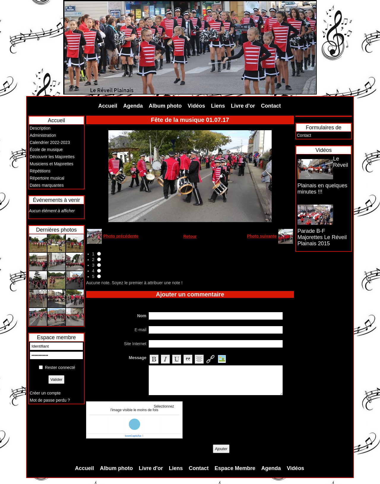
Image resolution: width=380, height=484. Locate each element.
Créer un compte (45, 393)
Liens (218, 106)
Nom (141, 315)
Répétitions (40, 171)
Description (40, 128)
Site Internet (135, 343)
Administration (43, 135)
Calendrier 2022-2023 (50, 142)
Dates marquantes (47, 185)
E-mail (140, 329)
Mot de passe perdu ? (50, 400)
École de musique (46, 149)
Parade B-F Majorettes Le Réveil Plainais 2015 (322, 237)
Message (137, 357)
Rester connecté (60, 367)
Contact (271, 106)
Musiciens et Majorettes (51, 163)
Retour (190, 236)
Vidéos (196, 106)
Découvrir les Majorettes (52, 156)
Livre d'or (243, 106)
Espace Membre (235, 468)
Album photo (165, 106)
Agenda (133, 106)
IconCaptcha (133, 435)
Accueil (107, 106)
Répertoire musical (47, 178)
